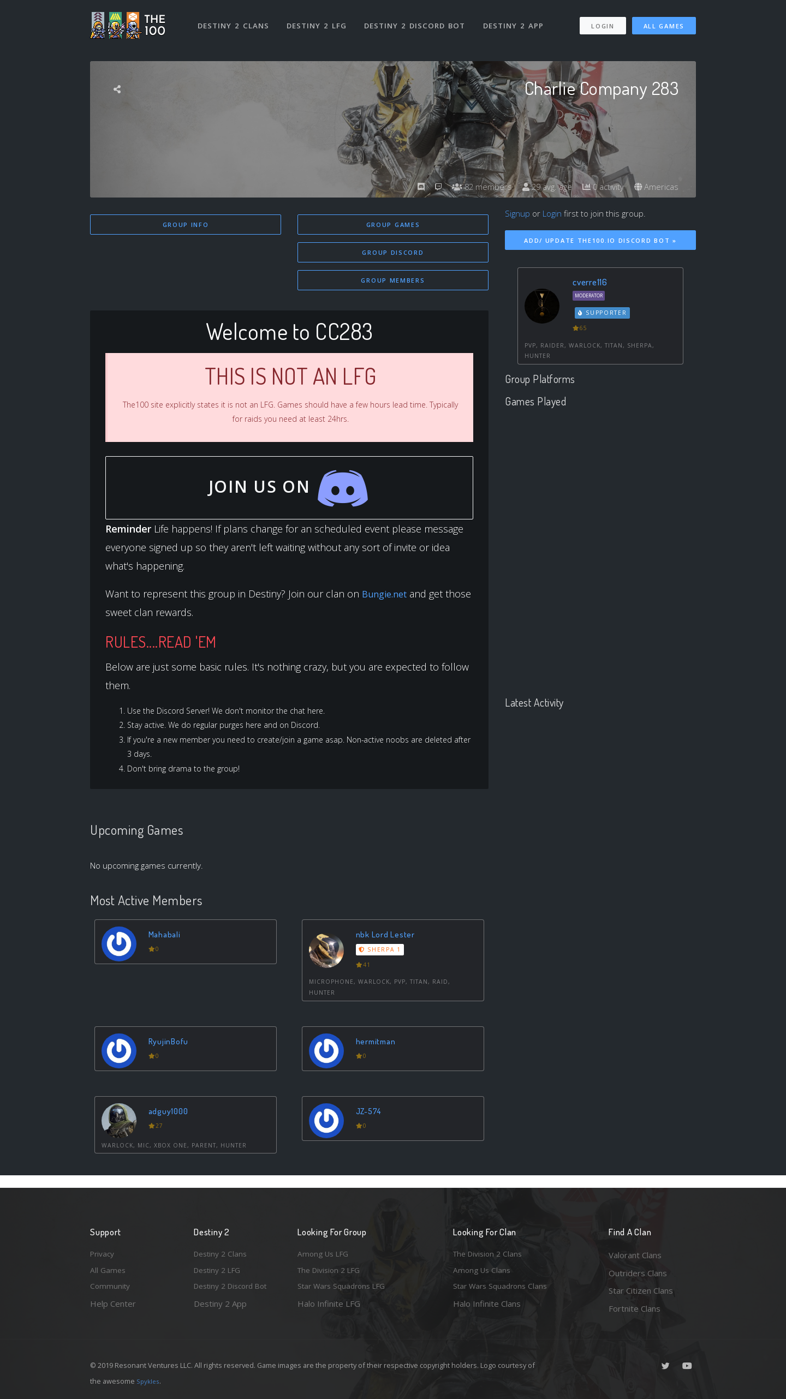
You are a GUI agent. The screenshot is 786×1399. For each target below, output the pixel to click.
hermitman (378, 1052)
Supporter (602, 312)
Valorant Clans (635, 1254)
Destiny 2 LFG (319, 21)
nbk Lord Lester (386, 946)
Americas (655, 187)
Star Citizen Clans (641, 1290)
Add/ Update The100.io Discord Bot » (600, 240)
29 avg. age (540, 187)
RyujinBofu (170, 1052)
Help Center (113, 1308)
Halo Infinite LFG (328, 1308)
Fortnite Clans (634, 1308)
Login (602, 21)
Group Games (393, 224)
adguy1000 (171, 1122)
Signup (517, 213)
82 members (472, 187)
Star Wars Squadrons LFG (345, 1290)
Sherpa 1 (381, 961)
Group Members (393, 282)
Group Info (186, 224)
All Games (664, 21)
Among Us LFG (325, 1254)
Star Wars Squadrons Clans (503, 1290)
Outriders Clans (638, 1273)
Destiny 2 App (517, 21)
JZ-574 (371, 1122)
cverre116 (590, 282)
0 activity (599, 187)
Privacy (103, 1254)
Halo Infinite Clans (487, 1308)
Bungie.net (387, 599)
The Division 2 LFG (332, 1273)
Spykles (149, 1381)
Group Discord (393, 253)
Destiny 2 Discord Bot (417, 21)
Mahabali (167, 946)
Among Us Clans (483, 1273)
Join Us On (290, 495)
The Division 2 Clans (490, 1254)
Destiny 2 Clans (234, 21)
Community (111, 1290)
